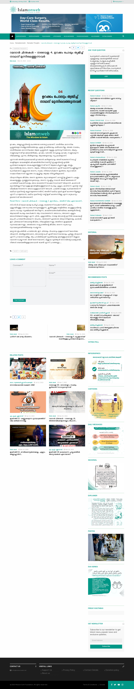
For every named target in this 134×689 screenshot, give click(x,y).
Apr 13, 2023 (29, 416)
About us (46, 673)
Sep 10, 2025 (110, 292)
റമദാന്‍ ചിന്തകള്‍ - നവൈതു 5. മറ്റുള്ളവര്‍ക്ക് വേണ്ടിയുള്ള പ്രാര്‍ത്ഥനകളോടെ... (67, 338)
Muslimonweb (69, 36)
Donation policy (112, 670)
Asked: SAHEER (95, 143)
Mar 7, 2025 (62, 382)
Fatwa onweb (107, 36)
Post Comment (19, 300)
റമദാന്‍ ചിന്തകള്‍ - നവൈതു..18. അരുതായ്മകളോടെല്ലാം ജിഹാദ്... (63, 420)
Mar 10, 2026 (23, 449)
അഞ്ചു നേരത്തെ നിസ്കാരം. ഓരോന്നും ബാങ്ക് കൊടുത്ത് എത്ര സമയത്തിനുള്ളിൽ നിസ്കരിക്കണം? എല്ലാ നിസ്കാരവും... (104, 112)
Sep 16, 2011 (23, 334)
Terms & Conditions (90, 685)
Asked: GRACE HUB (97, 121)
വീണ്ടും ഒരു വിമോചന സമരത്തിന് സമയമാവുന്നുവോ (102, 266)
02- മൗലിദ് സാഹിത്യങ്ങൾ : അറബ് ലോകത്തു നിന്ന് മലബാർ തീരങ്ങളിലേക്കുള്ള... (104, 318)
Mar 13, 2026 (108, 143)
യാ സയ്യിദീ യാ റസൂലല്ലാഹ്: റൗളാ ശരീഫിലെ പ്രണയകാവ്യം (104, 296)
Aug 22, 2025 (109, 325)
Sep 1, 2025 (114, 303)
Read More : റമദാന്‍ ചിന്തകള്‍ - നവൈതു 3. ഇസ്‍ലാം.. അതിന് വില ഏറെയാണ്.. (46, 201)
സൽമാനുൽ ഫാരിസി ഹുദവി (100, 313)
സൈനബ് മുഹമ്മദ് (96, 293)
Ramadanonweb (82, 36)
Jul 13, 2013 (38, 382)
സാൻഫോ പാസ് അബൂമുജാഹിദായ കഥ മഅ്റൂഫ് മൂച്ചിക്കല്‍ (104, 329)
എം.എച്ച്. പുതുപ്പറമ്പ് (16, 416)
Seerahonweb (34, 36)
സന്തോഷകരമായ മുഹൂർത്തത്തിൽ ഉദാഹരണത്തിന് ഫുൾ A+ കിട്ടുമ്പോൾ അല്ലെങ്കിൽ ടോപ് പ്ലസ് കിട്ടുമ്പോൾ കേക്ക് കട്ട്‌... (105, 178)
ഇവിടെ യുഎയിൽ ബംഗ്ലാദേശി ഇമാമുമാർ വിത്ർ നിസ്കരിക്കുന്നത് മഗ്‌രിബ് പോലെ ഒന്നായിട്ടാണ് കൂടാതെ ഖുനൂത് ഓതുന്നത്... (106, 149)
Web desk (13, 61)
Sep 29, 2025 (109, 282)
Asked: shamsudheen (97, 158)
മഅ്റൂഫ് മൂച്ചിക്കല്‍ (96, 283)
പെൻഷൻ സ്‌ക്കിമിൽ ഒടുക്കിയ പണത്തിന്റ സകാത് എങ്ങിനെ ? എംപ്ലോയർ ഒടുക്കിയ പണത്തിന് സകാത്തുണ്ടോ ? (103, 163)
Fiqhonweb (46, 36)
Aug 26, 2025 (116, 313)
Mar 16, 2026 (110, 120)
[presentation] (28, 291)
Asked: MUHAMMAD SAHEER (100, 201)
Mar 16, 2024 (80, 334)
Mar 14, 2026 (108, 130)
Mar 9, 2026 (107, 215)
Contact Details (91, 670)
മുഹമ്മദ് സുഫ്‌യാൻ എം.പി (99, 303)
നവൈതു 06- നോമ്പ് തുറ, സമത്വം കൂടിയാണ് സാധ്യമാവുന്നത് (63, 386)
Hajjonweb (95, 36)
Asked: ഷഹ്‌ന (95, 106)
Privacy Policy (69, 670)
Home (12, 43)
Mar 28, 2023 (69, 449)
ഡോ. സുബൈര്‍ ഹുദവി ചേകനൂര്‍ (21, 383)
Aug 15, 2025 (102, 262)
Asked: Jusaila (95, 172)
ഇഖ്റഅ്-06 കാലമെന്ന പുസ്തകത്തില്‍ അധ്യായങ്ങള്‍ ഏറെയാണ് (64, 453)
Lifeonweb (57, 36)
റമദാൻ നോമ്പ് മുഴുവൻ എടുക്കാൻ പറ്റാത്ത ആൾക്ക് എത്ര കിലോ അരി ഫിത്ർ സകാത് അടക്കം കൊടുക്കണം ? (106, 135)
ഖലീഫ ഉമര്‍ (24, 251)
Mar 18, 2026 (107, 96)
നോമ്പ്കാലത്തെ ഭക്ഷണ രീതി (22, 385)
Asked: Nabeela (96, 216)
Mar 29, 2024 (63, 416)
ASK (106, 77)
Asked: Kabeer (95, 96)
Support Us (47, 670)
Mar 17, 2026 (107, 106)
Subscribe (106, 647)
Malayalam (118, 2)
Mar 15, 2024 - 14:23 (24, 61)
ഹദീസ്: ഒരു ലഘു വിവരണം (21, 337)
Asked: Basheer (96, 131)
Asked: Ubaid (95, 187)
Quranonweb (21, 36)
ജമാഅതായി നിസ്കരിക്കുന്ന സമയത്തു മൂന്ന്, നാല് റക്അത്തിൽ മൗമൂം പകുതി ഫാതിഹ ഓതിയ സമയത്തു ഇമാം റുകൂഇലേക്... (106, 207)
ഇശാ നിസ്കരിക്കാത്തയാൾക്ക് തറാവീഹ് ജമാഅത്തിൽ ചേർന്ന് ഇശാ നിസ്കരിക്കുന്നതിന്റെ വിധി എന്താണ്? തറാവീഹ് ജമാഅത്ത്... (105, 192)
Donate (102, 685)
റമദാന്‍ (16, 251)
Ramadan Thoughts (33, 43)
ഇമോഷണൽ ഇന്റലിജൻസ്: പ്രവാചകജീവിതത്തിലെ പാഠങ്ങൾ (103, 286)
